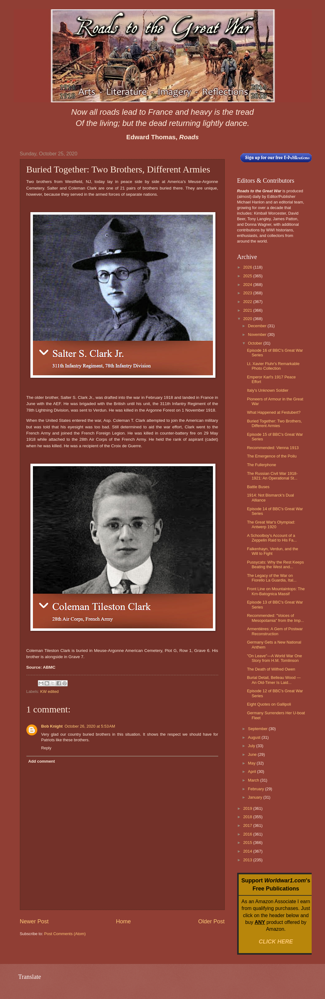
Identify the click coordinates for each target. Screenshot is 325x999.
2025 (248, 276)
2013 (248, 860)
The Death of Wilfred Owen (271, 669)
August (255, 737)
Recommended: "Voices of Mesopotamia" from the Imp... (275, 617)
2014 (248, 851)
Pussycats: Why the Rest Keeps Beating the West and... (275, 564)
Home (123, 921)
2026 (248, 267)
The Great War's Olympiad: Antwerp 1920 (271, 524)
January (255, 797)
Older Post (211, 921)
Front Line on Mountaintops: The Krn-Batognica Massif (276, 591)
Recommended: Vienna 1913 (273, 447)
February (256, 789)
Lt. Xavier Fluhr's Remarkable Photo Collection (273, 366)
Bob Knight (52, 726)
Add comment (41, 761)
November (258, 334)
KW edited (49, 691)
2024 (248, 284)
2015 (248, 842)
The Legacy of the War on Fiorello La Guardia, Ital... (272, 577)
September (258, 728)
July (252, 745)
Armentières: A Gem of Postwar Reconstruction (275, 631)
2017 (248, 825)
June (253, 754)
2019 (248, 808)
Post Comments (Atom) (65, 933)
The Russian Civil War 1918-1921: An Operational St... (272, 475)
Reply (46, 748)
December (258, 325)
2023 (248, 293)
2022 (248, 301)
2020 (248, 318)
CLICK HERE (276, 942)
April (252, 771)
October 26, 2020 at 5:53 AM (90, 726)
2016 (248, 834)
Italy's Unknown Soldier (267, 390)
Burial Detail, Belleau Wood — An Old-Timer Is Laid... (274, 680)
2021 (248, 310)
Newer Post (34, 921)
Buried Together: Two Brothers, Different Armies (274, 423)
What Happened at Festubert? (274, 412)
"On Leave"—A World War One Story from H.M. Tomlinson (274, 658)
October (255, 343)
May (252, 763)
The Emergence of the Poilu (272, 456)
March (254, 780)
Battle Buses (258, 486)
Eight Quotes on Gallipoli (269, 704)
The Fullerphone (261, 464)
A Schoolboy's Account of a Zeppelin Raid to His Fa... (272, 537)
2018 (248, 816)
